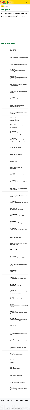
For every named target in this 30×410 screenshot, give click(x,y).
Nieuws (2, 400)
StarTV (17, 400)
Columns (7, 400)
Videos (21, 400)
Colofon (26, 400)
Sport (12, 400)
